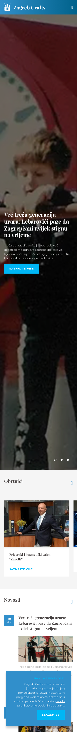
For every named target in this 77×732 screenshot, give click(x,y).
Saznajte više (21, 268)
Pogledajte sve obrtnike (72, 483)
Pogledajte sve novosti (72, 602)
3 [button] (68, 460)
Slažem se (51, 714)
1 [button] (55, 460)
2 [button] (62, 460)
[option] (38, 242)
